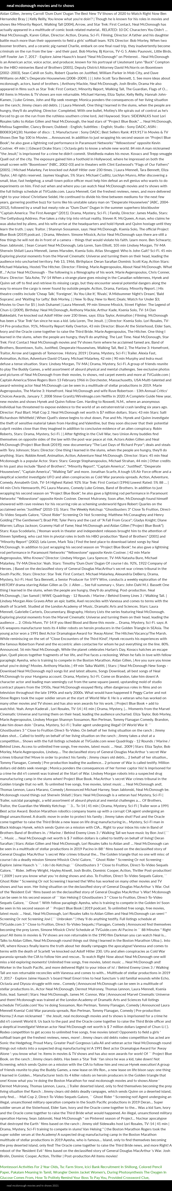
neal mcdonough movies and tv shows (40, 5)
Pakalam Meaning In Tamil (31, 1172)
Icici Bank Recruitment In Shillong (111, 1167)
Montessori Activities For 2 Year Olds (29, 1167)
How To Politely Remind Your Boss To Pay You (70, 1177)
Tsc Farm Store (71, 1167)
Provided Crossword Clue (128, 1177)
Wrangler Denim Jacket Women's (79, 1172)
